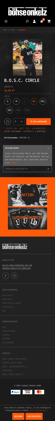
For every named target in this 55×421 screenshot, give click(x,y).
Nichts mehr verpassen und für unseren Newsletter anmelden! (17, 266)
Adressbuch (7, 299)
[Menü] (6, 21)
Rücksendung (8, 343)
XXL (43, 101)
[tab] (27, 155)
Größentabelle (9, 331)
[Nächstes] (47, 57)
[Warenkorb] (49, 21)
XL (34, 101)
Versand (6, 339)
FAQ (3, 327)
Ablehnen (18, 416)
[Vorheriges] (8, 57)
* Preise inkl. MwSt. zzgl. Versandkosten (24, 128)
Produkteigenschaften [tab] (27, 169)
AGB (3, 311)
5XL (27, 110)
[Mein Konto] (34, 21)
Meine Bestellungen (11, 303)
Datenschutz (8, 307)
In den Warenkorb (38, 122)
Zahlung (6, 335)
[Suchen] (27, 21)
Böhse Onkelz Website (12, 374)
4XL (18, 110)
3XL (10, 110)
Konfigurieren (34, 416)
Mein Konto (7, 295)
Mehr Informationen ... (40, 410)
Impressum (7, 371)
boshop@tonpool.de (18, 367)
